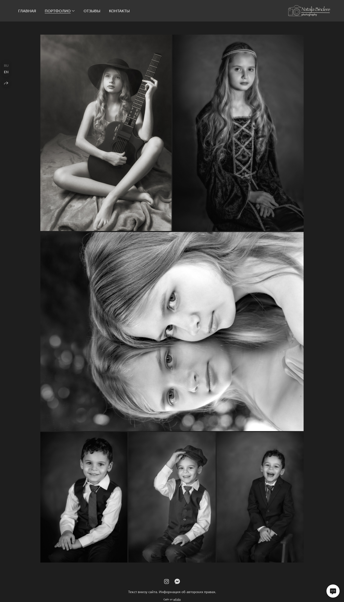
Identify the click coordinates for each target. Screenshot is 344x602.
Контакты (119, 10)
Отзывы (92, 10)
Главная (27, 10)
